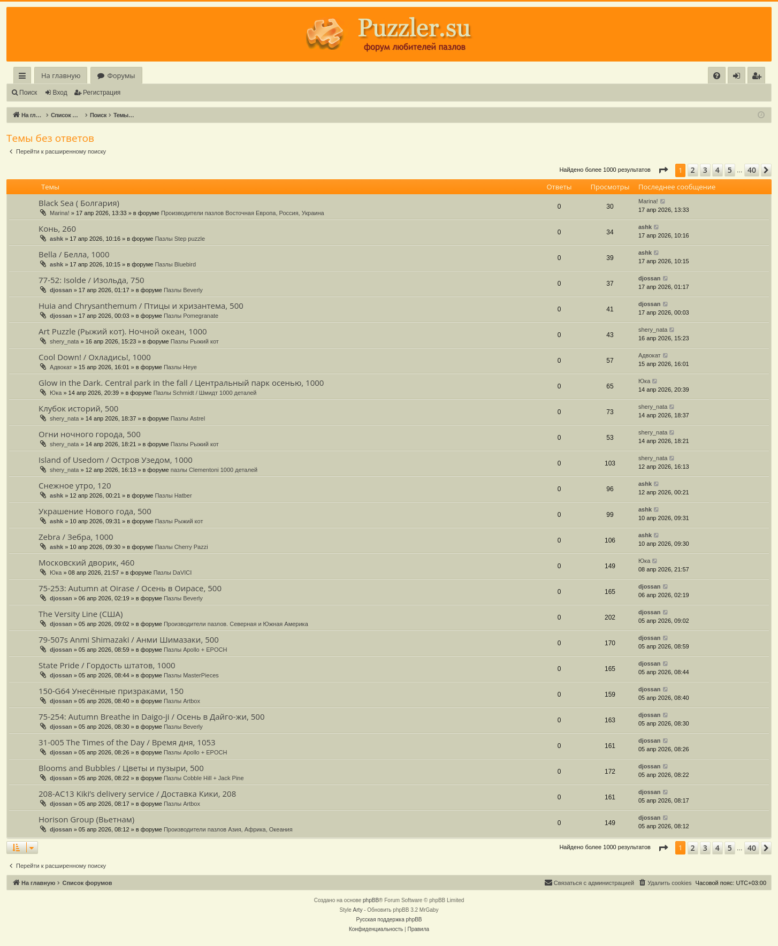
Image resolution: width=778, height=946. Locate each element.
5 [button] (730, 170)
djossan (61, 290)
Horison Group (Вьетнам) (86, 819)
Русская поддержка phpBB (389, 919)
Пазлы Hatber (173, 495)
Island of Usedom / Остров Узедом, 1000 (116, 459)
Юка (56, 393)
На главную (60, 75)
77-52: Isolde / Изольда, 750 (91, 279)
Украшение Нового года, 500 (95, 511)
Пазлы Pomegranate (191, 315)
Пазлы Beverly (183, 290)
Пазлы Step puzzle (180, 238)
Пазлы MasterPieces (191, 675)
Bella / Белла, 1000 (74, 254)
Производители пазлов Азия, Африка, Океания (228, 829)
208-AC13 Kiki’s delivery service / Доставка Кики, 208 (137, 793)
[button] (663, 170)
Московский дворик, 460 (86, 562)
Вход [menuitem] (739, 77)
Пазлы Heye (180, 367)
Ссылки (24, 77)
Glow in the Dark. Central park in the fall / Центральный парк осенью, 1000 (181, 382)
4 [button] (717, 170)
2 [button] (693, 170)
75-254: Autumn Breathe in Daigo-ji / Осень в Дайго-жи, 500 (152, 716)
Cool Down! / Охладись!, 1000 (95, 357)
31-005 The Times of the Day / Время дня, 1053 (127, 742)
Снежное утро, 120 (75, 485)
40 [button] (752, 170)
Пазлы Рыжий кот (195, 341)
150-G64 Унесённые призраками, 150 (111, 690)
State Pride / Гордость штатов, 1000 (107, 665)
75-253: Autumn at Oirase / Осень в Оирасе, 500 (130, 588)
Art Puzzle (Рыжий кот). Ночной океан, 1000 (123, 331)
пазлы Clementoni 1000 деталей (214, 470)
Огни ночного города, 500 (90, 434)
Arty (358, 910)
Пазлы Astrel (188, 418)
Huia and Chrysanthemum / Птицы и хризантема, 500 (141, 305)
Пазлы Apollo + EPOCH (195, 649)
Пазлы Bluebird (175, 264)
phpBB (371, 900)
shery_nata (64, 341)
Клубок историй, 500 (78, 408)
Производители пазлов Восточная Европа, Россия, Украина (242, 213)
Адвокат (61, 367)
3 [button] (705, 170)
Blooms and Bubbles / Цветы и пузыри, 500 (121, 767)
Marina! (60, 213)
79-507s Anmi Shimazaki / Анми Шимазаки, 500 (129, 639)
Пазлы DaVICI (173, 572)
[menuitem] (716, 75)
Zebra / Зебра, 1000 (76, 536)
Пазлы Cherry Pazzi (181, 547)
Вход (60, 92)
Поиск (28, 92)
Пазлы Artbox (182, 701)
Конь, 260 (57, 228)
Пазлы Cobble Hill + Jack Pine (204, 778)
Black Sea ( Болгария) (79, 202)
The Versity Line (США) (81, 613)
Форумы (121, 75)
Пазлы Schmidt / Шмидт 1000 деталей (205, 393)
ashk (56, 238)
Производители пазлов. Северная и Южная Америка (236, 624)
